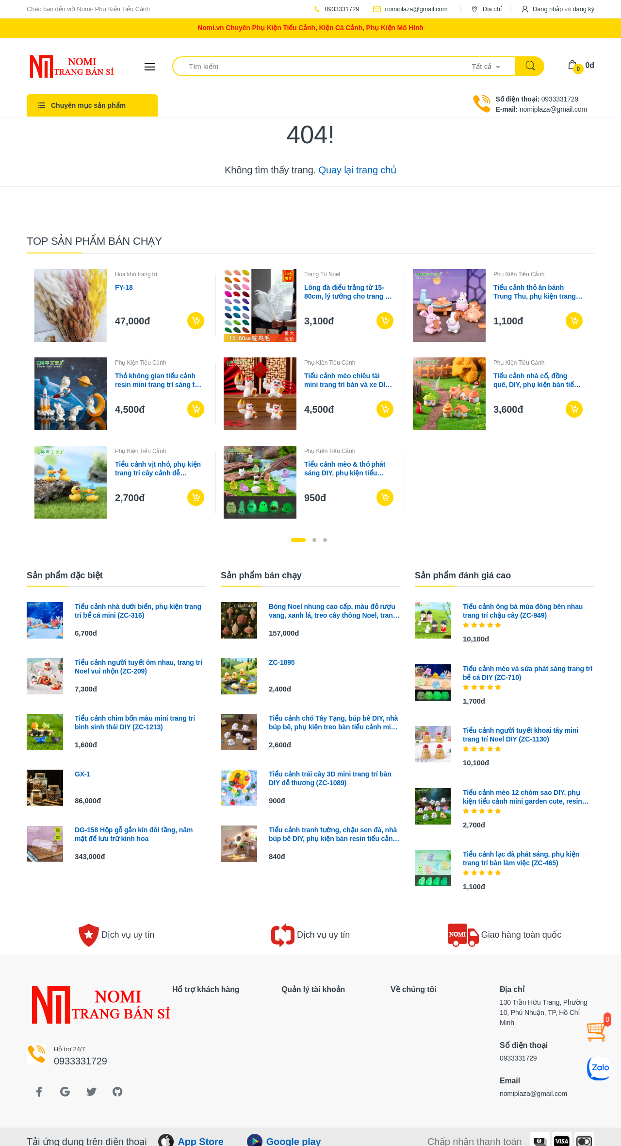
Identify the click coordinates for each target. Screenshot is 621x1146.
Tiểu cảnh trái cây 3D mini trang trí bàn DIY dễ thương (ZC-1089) (330, 778)
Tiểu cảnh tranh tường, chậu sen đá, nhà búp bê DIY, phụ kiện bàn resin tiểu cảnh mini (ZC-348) (333, 834)
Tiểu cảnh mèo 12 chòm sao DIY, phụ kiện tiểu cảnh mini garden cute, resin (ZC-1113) (522, 797)
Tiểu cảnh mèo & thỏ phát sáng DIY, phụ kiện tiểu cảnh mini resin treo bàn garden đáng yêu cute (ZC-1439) (346, 468)
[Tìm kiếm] (322, 66)
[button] (557, 9)
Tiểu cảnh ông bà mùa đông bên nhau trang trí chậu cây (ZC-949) (523, 611)
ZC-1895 (281, 662)
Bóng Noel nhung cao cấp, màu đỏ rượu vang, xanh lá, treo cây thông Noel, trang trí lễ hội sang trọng (333, 611)
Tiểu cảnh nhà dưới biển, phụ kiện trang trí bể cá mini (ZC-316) (138, 611)
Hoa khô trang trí (136, 274)
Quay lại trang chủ (357, 170)
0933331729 (335, 9)
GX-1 (82, 774)
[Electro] (63, 66)
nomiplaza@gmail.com (410, 9)
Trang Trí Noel (322, 274)
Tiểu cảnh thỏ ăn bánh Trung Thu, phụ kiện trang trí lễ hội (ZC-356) (534, 292)
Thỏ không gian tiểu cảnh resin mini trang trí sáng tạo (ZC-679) (158, 380)
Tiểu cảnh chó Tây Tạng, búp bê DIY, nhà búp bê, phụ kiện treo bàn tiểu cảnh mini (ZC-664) (333, 722)
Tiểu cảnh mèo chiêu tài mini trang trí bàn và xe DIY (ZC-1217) (347, 380)
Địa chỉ (485, 9)
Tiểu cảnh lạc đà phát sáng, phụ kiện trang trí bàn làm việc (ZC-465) (521, 858)
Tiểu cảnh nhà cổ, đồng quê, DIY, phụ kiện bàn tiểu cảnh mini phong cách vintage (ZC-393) (535, 380)
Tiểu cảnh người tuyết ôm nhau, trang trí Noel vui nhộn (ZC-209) (138, 666)
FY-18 (124, 287)
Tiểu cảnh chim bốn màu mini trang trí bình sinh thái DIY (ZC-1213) (135, 722)
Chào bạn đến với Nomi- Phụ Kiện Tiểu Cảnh (88, 9)
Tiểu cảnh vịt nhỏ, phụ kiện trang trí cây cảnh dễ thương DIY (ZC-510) (158, 468)
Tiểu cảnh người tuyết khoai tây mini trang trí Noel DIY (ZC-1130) (520, 734)
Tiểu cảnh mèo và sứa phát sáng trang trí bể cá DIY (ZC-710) (527, 673)
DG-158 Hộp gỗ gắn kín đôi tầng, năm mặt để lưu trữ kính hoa (134, 834)
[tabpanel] (310, 393)
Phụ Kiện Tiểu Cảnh (518, 274)
